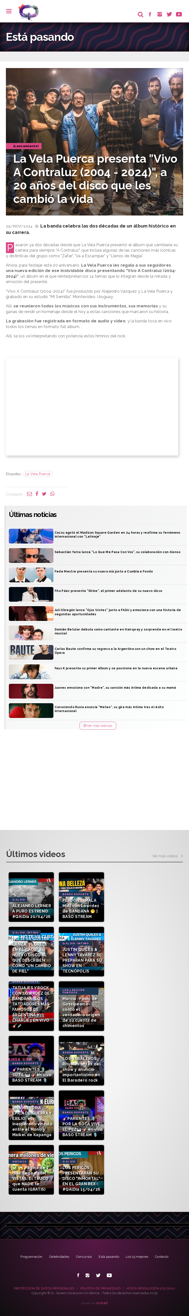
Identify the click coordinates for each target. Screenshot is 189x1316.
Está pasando (109, 1257)
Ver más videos (167, 856)
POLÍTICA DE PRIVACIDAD (100, 1288)
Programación (31, 1257)
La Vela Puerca (37, 474)
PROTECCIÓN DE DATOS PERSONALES (44, 1288)
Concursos (84, 1257)
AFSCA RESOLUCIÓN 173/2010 (150, 1288)
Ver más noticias (98, 726)
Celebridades (59, 1257)
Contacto (162, 1257)
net (102, 1303)
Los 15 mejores (137, 1257)
